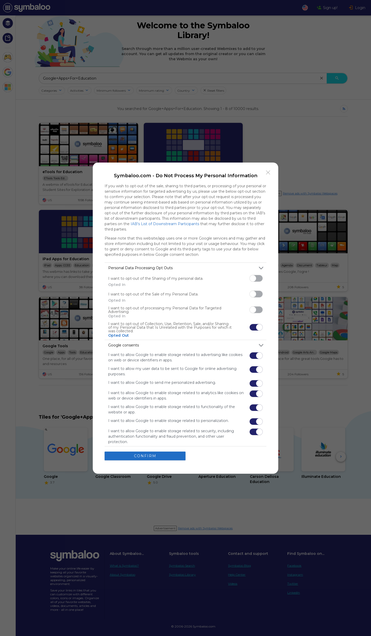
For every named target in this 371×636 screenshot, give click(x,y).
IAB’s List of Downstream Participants (165, 224)
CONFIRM (145, 456)
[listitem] (185, 268)
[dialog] (185, 318)
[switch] (256, 278)
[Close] (268, 172)
